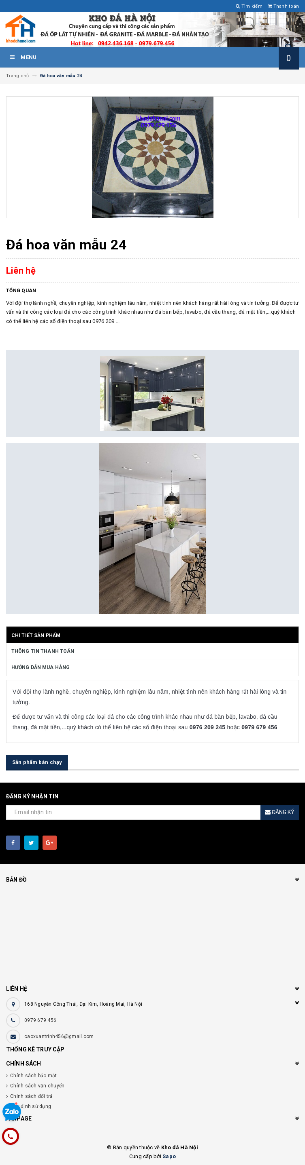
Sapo (169, 1156)
